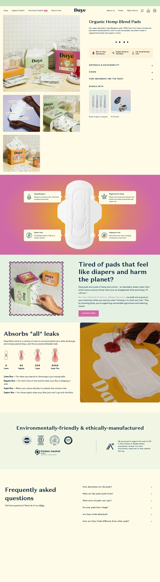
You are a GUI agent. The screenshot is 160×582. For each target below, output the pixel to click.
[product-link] (99, 101)
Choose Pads (89, 313)
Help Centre (132, 11)
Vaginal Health (18, 11)
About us (111, 11)
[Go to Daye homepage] (80, 10)
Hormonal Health (35, 11)
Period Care (56, 11)
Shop (6, 11)
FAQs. (42, 506)
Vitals (120, 11)
